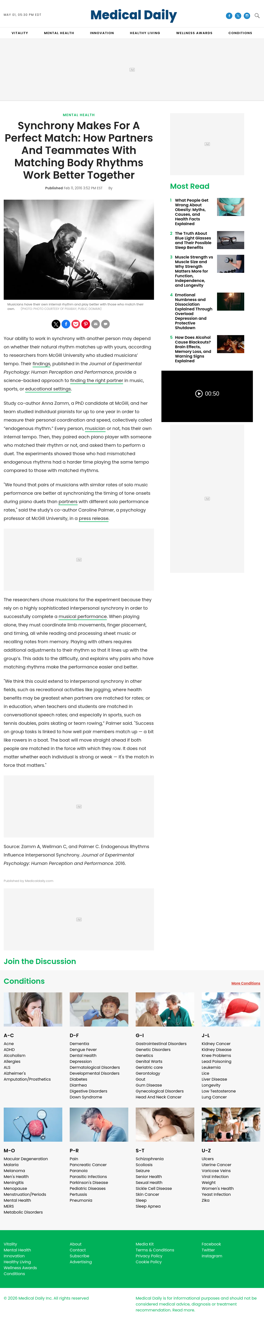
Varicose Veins (216, 1171)
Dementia (79, 1044)
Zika (206, 1200)
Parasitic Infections (88, 1176)
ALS (7, 1067)
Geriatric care (149, 1067)
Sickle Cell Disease (154, 1188)
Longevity (211, 1085)
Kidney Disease (216, 1049)
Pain (74, 1159)
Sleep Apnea (148, 1206)
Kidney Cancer (216, 1044)
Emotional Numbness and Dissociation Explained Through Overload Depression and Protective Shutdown (193, 311)
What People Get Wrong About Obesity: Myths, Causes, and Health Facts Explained (191, 212)
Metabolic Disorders (23, 1212)
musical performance (83, 616)
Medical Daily (133, 15)
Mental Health (79, 114)
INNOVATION (102, 33)
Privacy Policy (149, 1256)
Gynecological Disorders (160, 1091)
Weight (209, 1182)
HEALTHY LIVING (145, 33)
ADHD (9, 1049)
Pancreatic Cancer (88, 1165)
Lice (205, 1073)
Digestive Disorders (88, 1091)
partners (68, 501)
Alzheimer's (15, 1073)
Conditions (24, 981)
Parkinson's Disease (89, 1182)
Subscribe (79, 1256)
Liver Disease (214, 1079)
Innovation (14, 1256)
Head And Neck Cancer (158, 1097)
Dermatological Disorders (95, 1067)
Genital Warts (149, 1061)
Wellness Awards (194, 33)
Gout (140, 1079)
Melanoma (14, 1171)
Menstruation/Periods (25, 1194)
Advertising (81, 1262)
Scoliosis (144, 1165)
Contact (78, 1250)
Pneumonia (81, 1200)
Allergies (12, 1061)
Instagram (212, 1256)
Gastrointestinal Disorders (161, 1044)
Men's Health (16, 1176)
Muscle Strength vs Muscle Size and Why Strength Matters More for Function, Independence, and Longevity (194, 271)
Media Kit (145, 1244)
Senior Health (149, 1176)
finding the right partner (96, 380)
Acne (9, 1044)
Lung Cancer (214, 1097)
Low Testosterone (219, 1091)
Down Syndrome (86, 1097)
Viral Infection (215, 1176)
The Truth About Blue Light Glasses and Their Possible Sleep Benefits (193, 240)
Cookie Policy (149, 1262)
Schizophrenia (150, 1159)
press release (94, 518)
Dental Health (83, 1055)
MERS (9, 1206)
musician (95, 428)
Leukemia (211, 1067)
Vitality (10, 1244)
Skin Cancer (147, 1194)
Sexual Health (149, 1182)
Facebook (211, 1244)
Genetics (144, 1055)
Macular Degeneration (26, 1159)
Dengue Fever (83, 1049)
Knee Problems (216, 1055)
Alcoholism (14, 1055)
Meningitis (14, 1182)
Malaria (11, 1165)
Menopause (15, 1188)
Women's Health (218, 1188)
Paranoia (79, 1171)
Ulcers (208, 1159)
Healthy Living (17, 1262)
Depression (81, 1061)
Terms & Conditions (155, 1250)
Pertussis (78, 1194)
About (76, 1244)
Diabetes (78, 1079)
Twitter (208, 1250)
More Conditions (245, 983)
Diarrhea (78, 1085)
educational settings (48, 389)
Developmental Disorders (94, 1073)
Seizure (143, 1171)
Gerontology (148, 1073)
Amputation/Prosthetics (27, 1079)
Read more (183, 1310)
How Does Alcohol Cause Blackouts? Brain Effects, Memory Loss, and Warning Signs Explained (193, 349)
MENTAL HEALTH (59, 33)
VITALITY (20, 33)
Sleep (141, 1200)
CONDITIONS (240, 33)
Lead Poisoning (216, 1061)
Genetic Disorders (153, 1049)
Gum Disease (149, 1085)
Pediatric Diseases (88, 1188)
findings (41, 364)
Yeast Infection (216, 1194)
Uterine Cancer (216, 1165)
